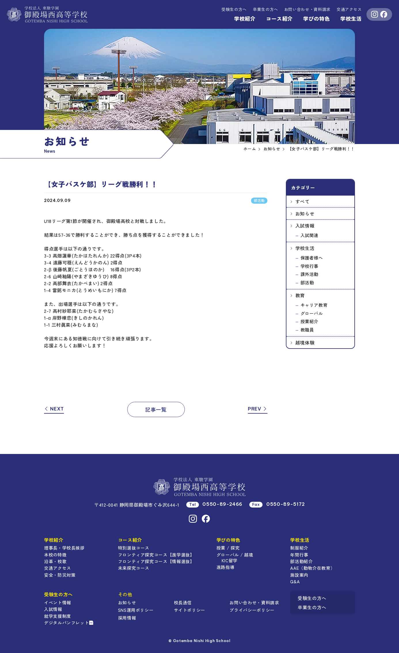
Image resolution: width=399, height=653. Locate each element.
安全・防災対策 (59, 575)
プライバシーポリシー (251, 610)
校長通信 (183, 602)
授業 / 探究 (228, 548)
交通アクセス (349, 9)
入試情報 (305, 225)
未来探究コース (133, 568)
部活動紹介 (301, 561)
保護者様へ (312, 258)
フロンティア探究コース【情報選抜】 (156, 561)
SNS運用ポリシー (136, 610)
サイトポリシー (189, 610)
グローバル (312, 313)
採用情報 (127, 618)
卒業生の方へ (265, 9)
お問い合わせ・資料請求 (254, 602)
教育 (300, 295)
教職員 (307, 330)
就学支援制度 (57, 616)
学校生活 (351, 18)
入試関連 (310, 235)
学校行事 (310, 266)
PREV (257, 409)
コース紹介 (279, 18)
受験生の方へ (234, 9)
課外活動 (310, 274)
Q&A (295, 581)
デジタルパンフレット (69, 623)
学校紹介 (245, 18)
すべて (302, 201)
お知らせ (305, 213)
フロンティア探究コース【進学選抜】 (156, 555)
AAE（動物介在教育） (312, 568)
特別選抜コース (133, 548)
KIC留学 (230, 560)
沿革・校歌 (55, 561)
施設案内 (299, 575)
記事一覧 (156, 409)
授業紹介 (310, 321)
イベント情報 (57, 602)
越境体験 (305, 342)
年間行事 (299, 555)
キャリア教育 (314, 305)
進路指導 (225, 567)
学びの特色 (316, 18)
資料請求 (307, 9)
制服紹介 (299, 548)
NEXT (54, 409)
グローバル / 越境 (234, 555)
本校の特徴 (55, 555)
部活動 (307, 282)
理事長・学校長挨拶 (64, 548)
